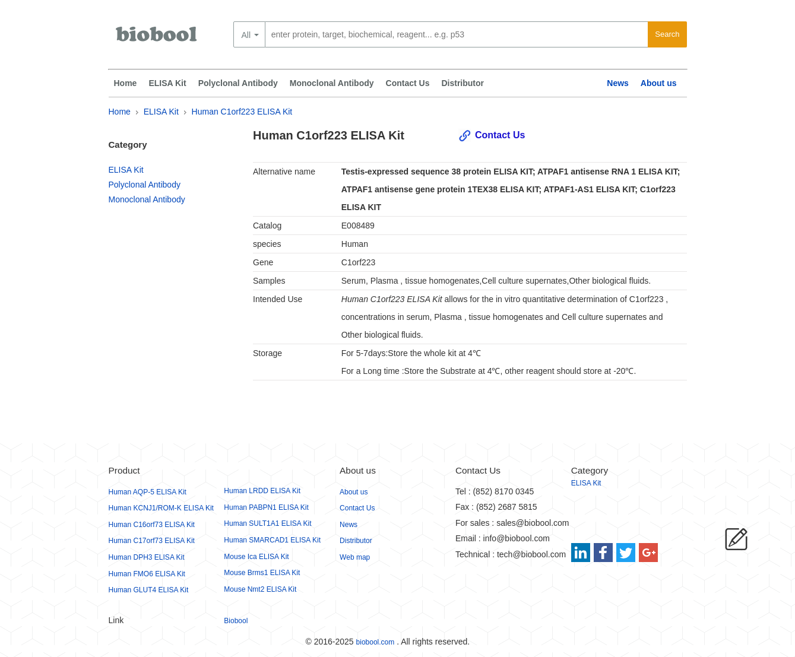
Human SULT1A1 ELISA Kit (267, 523)
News (618, 83)
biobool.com (375, 642)
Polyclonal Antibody (238, 83)
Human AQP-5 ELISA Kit (147, 492)
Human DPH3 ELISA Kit (147, 557)
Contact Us (408, 83)
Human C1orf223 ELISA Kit (242, 111)
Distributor (462, 83)
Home (125, 83)
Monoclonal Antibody (332, 83)
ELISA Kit (167, 83)
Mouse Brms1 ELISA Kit (262, 573)
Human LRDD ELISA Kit (262, 491)
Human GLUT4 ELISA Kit (149, 590)
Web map (355, 557)
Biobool (236, 621)
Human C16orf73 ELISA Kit (152, 524)
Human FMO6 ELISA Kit (147, 574)
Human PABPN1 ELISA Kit (266, 507)
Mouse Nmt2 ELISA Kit (260, 589)
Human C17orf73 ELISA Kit (152, 541)
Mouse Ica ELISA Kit (256, 557)
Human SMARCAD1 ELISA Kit (272, 540)
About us (659, 83)
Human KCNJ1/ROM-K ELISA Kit (161, 508)
